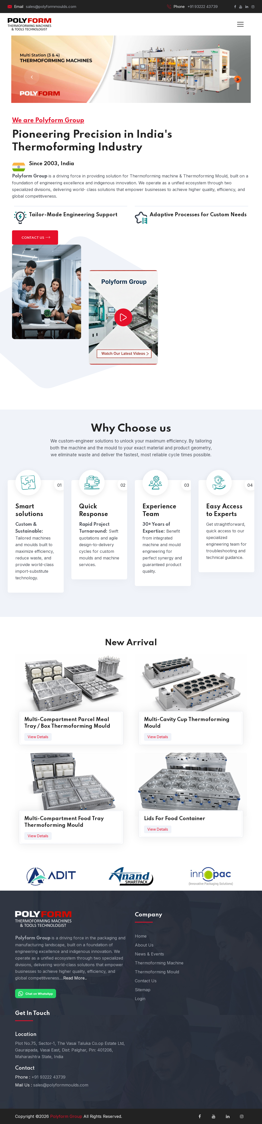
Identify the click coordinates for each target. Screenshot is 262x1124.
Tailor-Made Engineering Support (73, 215)
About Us (144, 945)
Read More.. (75, 977)
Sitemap (142, 989)
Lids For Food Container (174, 818)
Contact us (35, 237)
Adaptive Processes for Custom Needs (198, 215)
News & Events (149, 953)
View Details (38, 737)
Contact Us (146, 980)
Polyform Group (66, 1116)
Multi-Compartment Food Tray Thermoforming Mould (64, 822)
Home (141, 936)
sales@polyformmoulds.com (51, 6)
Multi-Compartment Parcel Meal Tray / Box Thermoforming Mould (67, 723)
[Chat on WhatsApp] (35, 993)
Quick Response (93, 511)
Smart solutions (29, 511)
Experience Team (159, 511)
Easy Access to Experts (224, 511)
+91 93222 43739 (202, 6)
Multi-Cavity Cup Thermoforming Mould (187, 723)
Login (140, 998)
